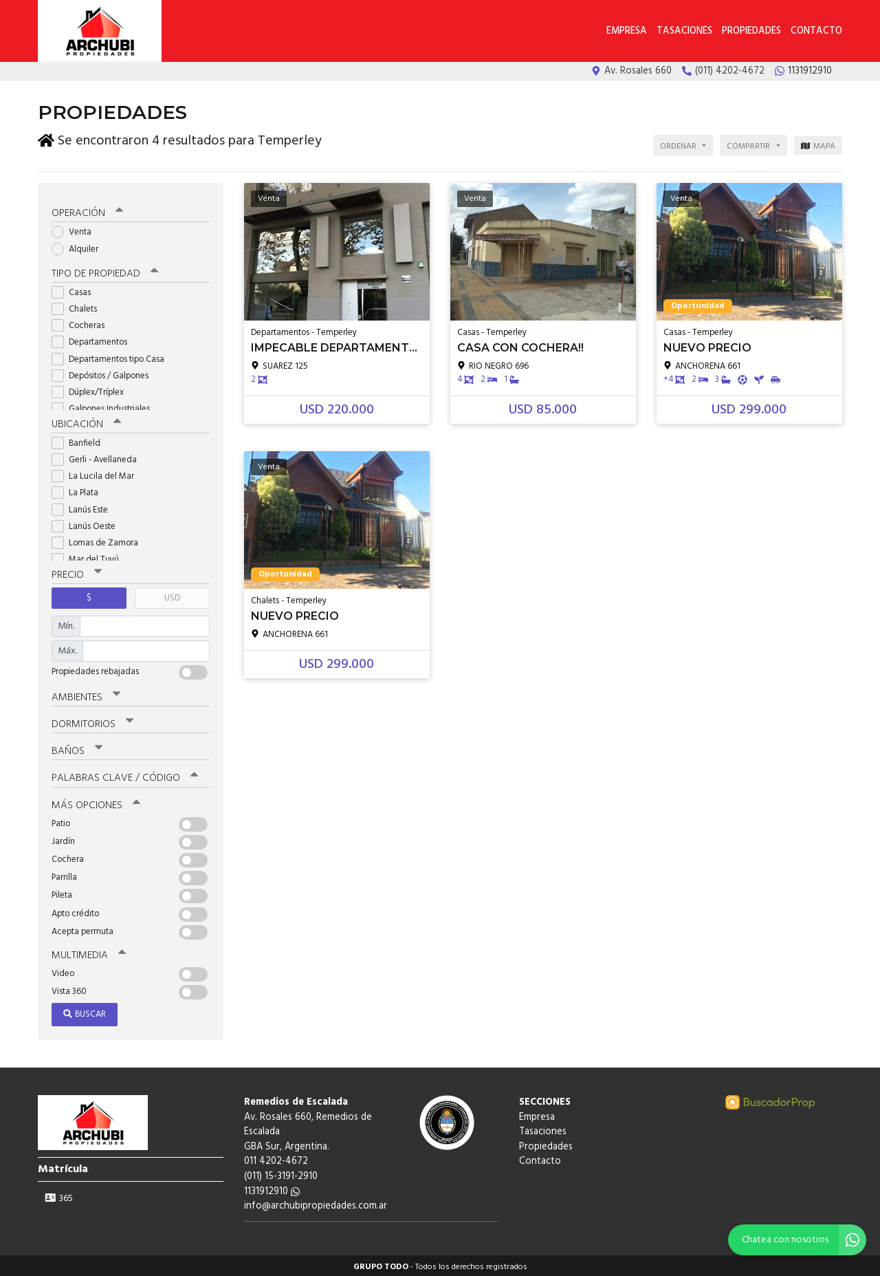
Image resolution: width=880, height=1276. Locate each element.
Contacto (816, 31)
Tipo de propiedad (105, 271)
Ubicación (86, 421)
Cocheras (82, 322)
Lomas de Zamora (99, 540)
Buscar (84, 1011)
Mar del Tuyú (90, 556)
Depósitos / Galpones (104, 373)
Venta (76, 230)
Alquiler (79, 246)
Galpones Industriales (105, 406)
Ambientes (86, 694)
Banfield (80, 440)
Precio (77, 572)
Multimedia (89, 952)
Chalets (79, 306)
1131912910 (272, 1189)
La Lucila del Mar (97, 473)
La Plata (79, 490)
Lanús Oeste (88, 523)
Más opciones (96, 802)
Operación (87, 211)
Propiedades (751, 31)
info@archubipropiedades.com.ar (315, 1203)
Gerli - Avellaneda (99, 457)
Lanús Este (84, 507)
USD (172, 595)
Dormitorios (92, 722)
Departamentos (94, 340)
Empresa (626, 31)
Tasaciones (684, 31)
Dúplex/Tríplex (92, 389)
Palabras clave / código (125, 776)
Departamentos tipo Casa (112, 356)
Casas (76, 289)
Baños (77, 749)
